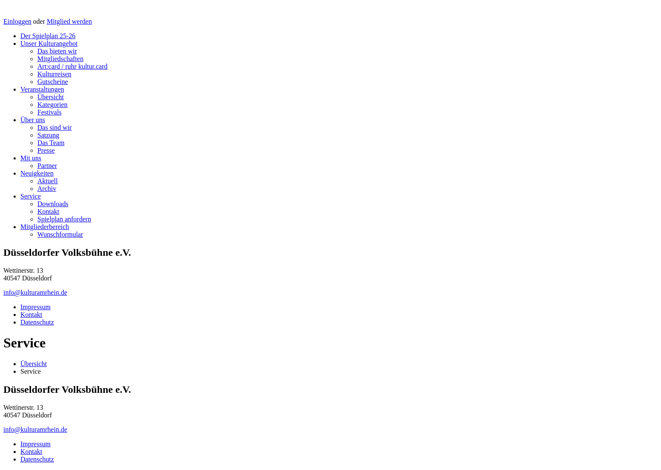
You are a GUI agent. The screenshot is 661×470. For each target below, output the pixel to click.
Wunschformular (60, 234)
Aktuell (47, 181)
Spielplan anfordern (64, 219)
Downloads (52, 203)
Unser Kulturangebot (49, 43)
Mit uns (30, 158)
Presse (46, 150)
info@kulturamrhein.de (35, 292)
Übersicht (50, 97)
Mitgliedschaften (60, 58)
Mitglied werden (69, 21)
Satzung (48, 135)
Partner (47, 165)
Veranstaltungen (42, 89)
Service (30, 196)
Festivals (49, 112)
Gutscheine (52, 81)
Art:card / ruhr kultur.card (72, 66)
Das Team (51, 142)
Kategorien (52, 104)
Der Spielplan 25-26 (48, 35)
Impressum (35, 307)
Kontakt (48, 211)
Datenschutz (37, 322)
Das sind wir (54, 127)
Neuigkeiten (36, 173)
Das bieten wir (57, 51)
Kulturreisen (54, 74)
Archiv (46, 188)
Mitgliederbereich (44, 226)
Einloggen (17, 21)
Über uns (32, 119)
